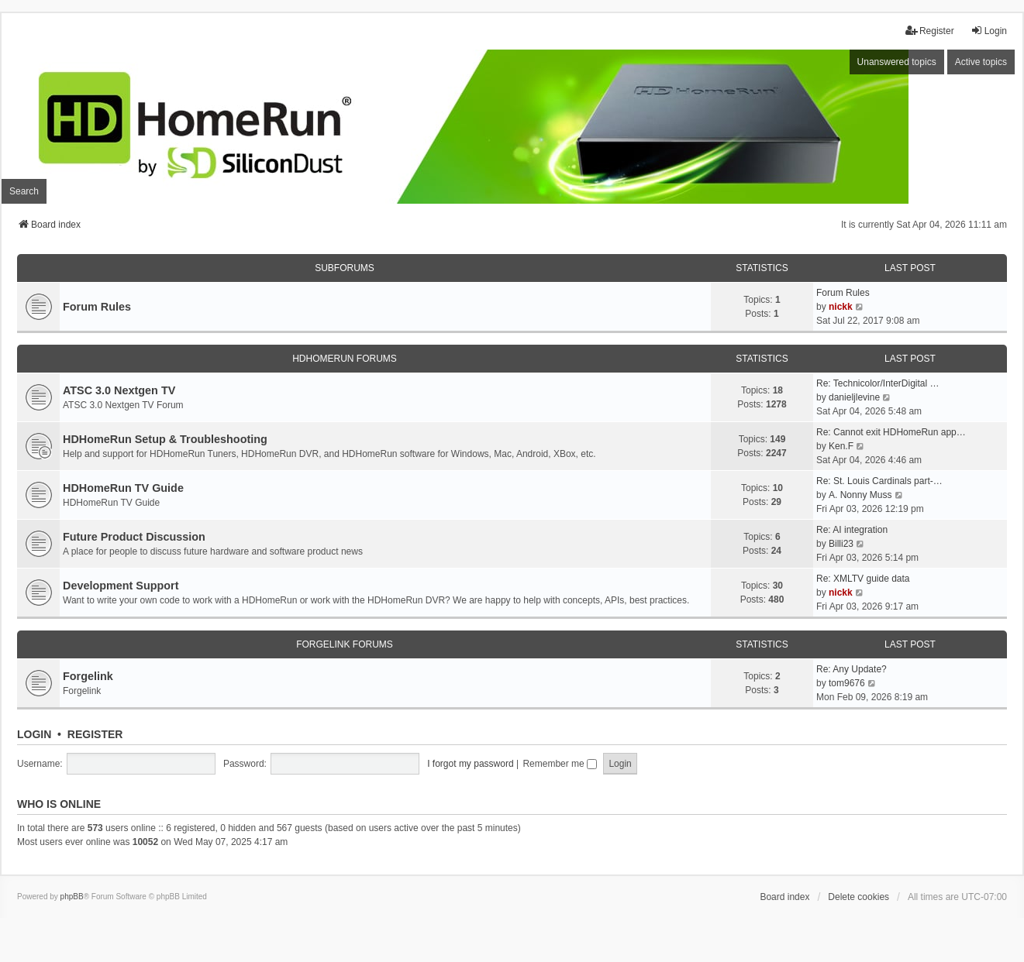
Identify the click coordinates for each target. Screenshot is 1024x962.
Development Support (121, 585)
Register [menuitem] (929, 30)
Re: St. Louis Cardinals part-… (879, 481)
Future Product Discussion (134, 537)
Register (95, 734)
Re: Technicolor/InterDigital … (878, 383)
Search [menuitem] (24, 191)
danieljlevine (854, 397)
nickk (841, 306)
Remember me (559, 763)
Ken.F (841, 446)
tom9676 (847, 683)
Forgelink (88, 676)
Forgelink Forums (344, 644)
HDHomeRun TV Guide (123, 488)
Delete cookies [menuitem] (858, 897)
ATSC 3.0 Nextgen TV (119, 390)
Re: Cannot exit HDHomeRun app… (891, 432)
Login (34, 734)
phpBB (72, 896)
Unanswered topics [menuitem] (896, 62)
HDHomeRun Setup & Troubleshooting (165, 439)
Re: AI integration (852, 529)
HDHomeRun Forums (344, 358)
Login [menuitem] (989, 30)
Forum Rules (97, 307)
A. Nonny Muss (860, 495)
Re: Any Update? (851, 669)
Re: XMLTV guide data (863, 578)
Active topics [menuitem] (981, 62)
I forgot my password (470, 763)
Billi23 (841, 543)
